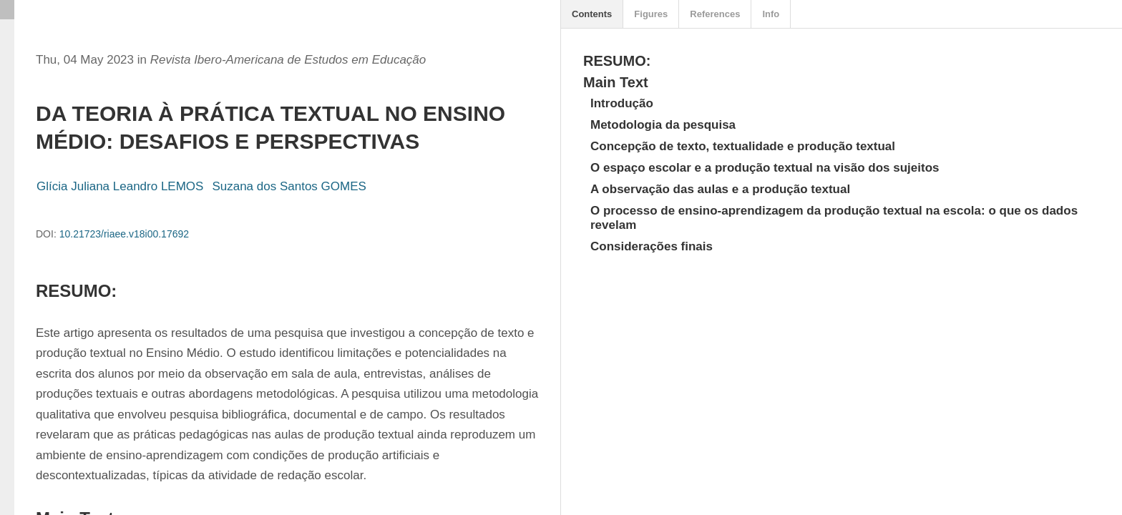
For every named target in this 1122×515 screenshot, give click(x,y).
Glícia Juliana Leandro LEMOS (119, 186)
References (715, 14)
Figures (651, 14)
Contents (592, 14)
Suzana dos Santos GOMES (289, 186)
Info (770, 14)
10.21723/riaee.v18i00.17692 (124, 234)
